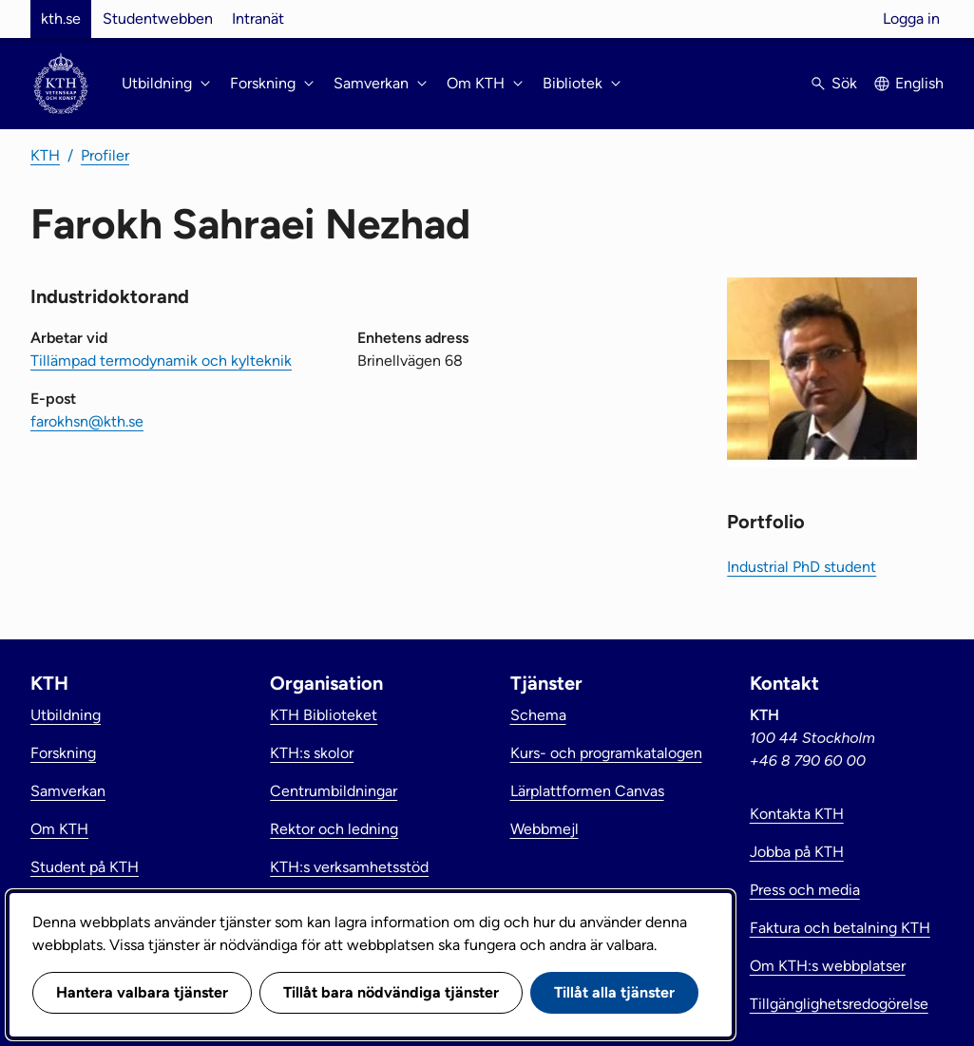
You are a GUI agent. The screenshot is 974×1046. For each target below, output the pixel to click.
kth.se (61, 19)
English (919, 83)
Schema (538, 715)
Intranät (258, 19)
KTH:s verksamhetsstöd (349, 867)
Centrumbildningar (333, 791)
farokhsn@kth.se (86, 421)
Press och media (805, 890)
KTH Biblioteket (323, 715)
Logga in (911, 19)
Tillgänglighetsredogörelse (839, 1004)
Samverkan (67, 791)
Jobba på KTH (797, 852)
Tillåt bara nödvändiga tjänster (391, 992)
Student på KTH (84, 867)
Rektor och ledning (334, 829)
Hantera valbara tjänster (142, 992)
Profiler (105, 155)
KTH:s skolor (311, 753)
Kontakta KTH (797, 814)
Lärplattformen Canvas (587, 791)
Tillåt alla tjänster (614, 992)
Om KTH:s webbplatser (828, 966)
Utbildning (65, 715)
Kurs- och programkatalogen (606, 753)
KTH (45, 155)
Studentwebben (158, 19)
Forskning (63, 753)
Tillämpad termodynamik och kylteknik (161, 361)
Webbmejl (544, 829)
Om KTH (59, 829)
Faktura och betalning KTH (840, 928)
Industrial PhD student (801, 567)
